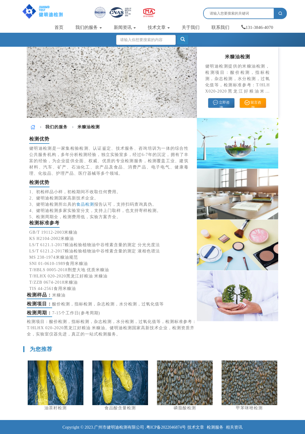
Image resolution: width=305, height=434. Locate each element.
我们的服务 (88, 27)
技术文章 (159, 27)
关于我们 (191, 27)
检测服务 (215, 427)
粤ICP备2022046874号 (166, 427)
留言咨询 (253, 104)
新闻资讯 (125, 27)
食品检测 (85, 204)
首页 (59, 27)
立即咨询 (221, 104)
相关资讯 (234, 427)
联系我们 (220, 27)
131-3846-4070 (257, 27)
